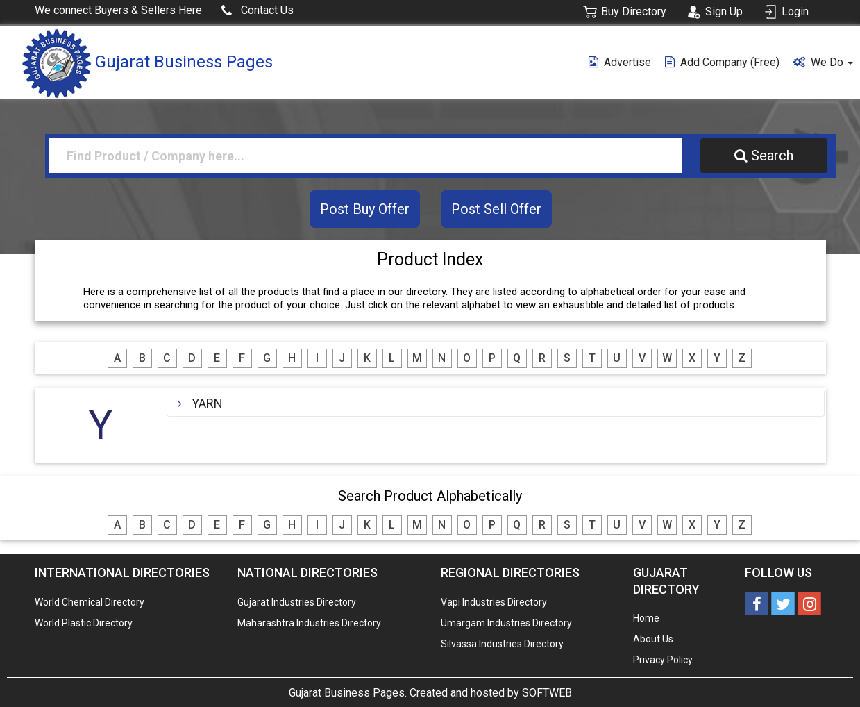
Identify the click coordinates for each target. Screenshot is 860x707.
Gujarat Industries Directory (296, 602)
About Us (653, 638)
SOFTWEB (547, 692)
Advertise (620, 62)
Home (646, 618)
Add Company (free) (722, 62)
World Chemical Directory (89, 602)
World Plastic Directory (84, 623)
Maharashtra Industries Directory (309, 623)
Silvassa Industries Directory (502, 643)
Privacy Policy (663, 659)
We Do (823, 62)
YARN (207, 403)
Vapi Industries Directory (494, 602)
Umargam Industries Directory (506, 623)
